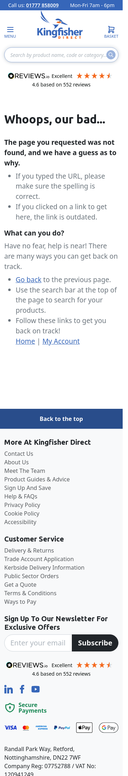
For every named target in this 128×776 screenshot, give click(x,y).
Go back (29, 279)
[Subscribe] (95, 642)
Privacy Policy (22, 505)
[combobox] (61, 54)
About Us (16, 462)
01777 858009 (42, 5)
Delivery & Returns (29, 550)
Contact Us (18, 454)
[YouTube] (35, 688)
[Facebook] (23, 688)
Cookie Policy (21, 513)
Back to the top (61, 419)
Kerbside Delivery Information (44, 567)
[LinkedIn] (9, 688)
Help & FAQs (20, 496)
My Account (61, 341)
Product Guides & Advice (37, 479)
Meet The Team (24, 471)
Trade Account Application (39, 559)
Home (25, 341)
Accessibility (20, 522)
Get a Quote (20, 584)
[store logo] (60, 24)
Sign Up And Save (27, 488)
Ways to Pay (20, 602)
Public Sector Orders (31, 576)
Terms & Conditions (30, 593)
